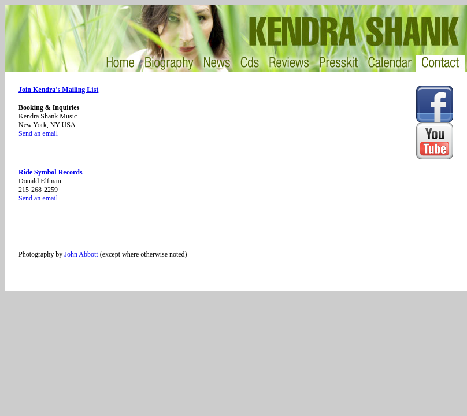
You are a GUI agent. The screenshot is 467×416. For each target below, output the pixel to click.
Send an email (38, 133)
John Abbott (81, 254)
